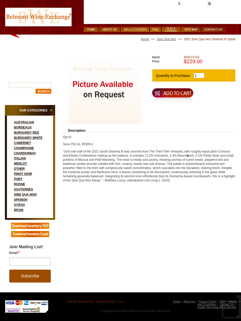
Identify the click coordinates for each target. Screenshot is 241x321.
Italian (20, 158)
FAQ (222, 301)
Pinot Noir (23, 174)
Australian (24, 122)
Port (18, 179)
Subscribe (30, 276)
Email (13, 252)
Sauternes (23, 189)
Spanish (20, 200)
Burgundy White (28, 138)
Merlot (20, 163)
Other (19, 169)
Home (145, 39)
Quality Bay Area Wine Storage (216, 307)
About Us (189, 301)
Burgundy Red (26, 132)
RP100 (18, 210)
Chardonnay (25, 153)
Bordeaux (23, 127)
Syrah (19, 205)
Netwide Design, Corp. (110, 301)
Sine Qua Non (25, 194)
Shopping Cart (222, 3)
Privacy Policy (207, 301)
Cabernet (22, 143)
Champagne (24, 148)
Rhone (19, 184)
